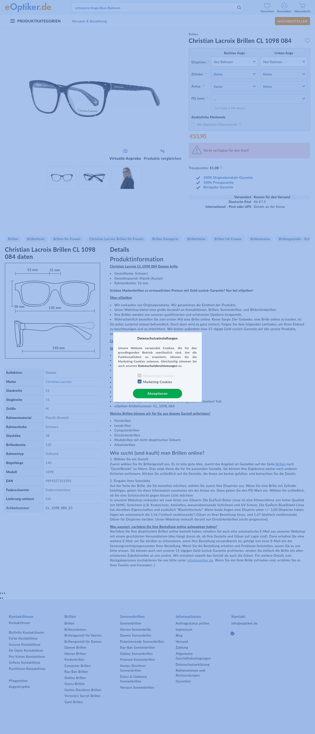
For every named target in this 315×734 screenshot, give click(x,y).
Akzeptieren (157, 393)
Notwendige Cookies (159, 376)
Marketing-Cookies (157, 382)
